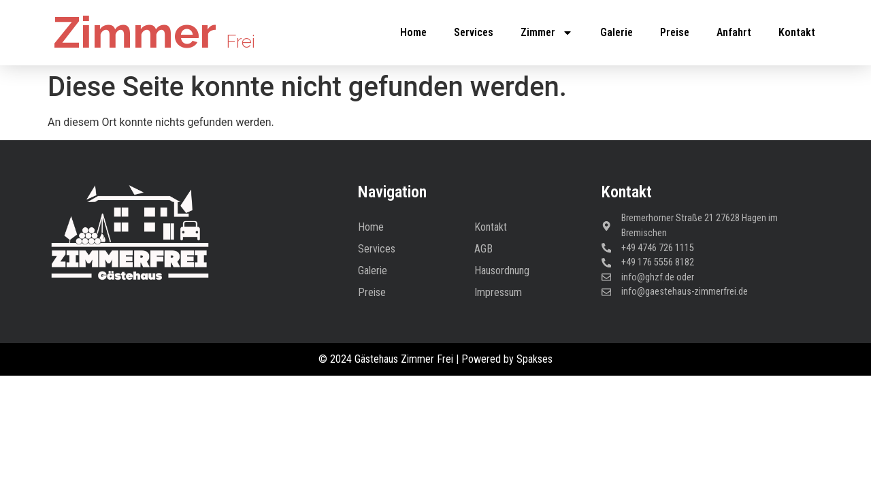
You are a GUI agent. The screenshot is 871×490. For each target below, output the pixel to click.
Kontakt (796, 32)
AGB (483, 248)
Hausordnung (501, 270)
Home (413, 32)
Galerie (616, 32)
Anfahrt (734, 32)
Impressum (498, 292)
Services (473, 32)
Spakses (534, 359)
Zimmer (154, 32)
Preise (674, 32)
